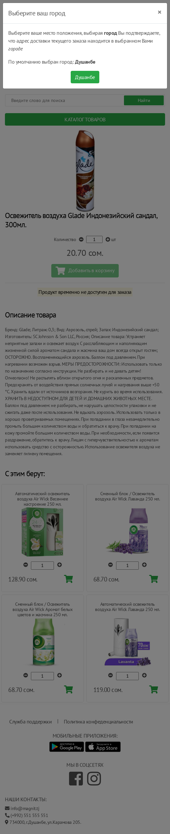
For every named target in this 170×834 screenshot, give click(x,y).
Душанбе (85, 77)
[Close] (159, 12)
